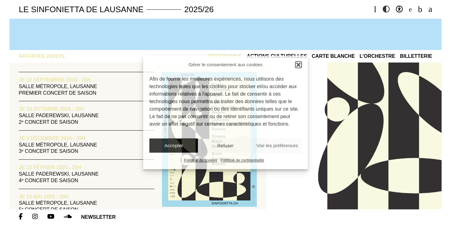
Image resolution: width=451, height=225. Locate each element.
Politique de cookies (200, 160)
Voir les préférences (277, 145)
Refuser (225, 145)
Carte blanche (333, 56)
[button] (298, 65)
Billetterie (416, 56)
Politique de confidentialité (242, 160)
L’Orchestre (377, 56)
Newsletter (98, 217)
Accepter (173, 145)
